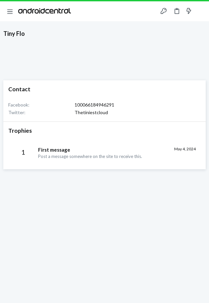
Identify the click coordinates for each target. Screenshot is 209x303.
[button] (10, 11)
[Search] (200, 11)
